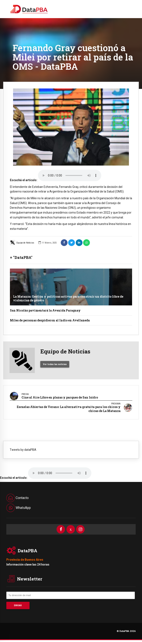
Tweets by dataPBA (23, 449)
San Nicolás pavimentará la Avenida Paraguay (45, 310)
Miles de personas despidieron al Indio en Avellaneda (50, 320)
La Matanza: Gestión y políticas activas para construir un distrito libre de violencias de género (68, 298)
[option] (71, 127)
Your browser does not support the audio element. (69, 175)
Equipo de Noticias (22, 242)
